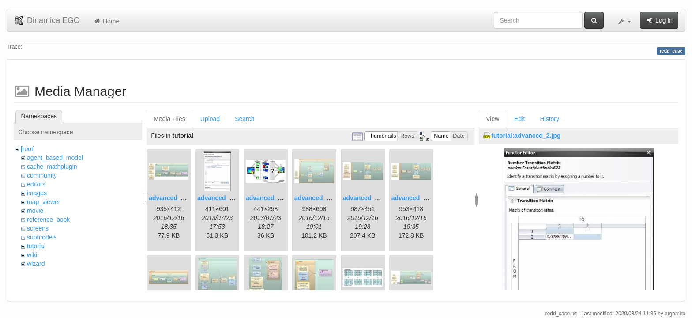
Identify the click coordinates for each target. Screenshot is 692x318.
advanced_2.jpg (220, 197)
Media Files (169, 118)
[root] (28, 148)
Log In (659, 20)
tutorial (36, 246)
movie (35, 210)
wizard (36, 263)
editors (36, 184)
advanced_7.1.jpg (417, 197)
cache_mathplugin (52, 166)
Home (106, 21)
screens (38, 228)
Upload (210, 118)
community (42, 175)
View (492, 118)
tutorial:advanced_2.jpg (525, 135)
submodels (42, 237)
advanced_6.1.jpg (369, 197)
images (37, 193)
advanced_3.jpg (269, 197)
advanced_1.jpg (172, 197)
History (549, 118)
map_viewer (43, 201)
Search (244, 118)
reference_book (48, 219)
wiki (32, 254)
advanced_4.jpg (317, 197)
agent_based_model (55, 157)
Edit (519, 118)
